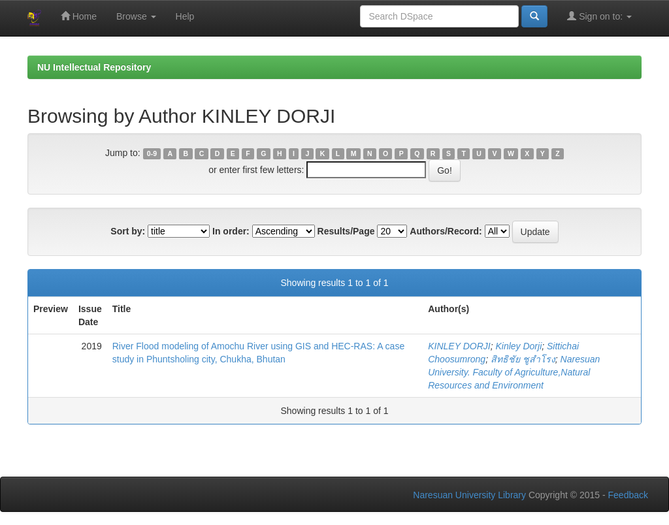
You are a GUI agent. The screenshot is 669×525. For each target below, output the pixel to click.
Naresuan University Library (469, 495)
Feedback (628, 495)
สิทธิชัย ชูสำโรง (523, 359)
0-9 (152, 153)
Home (79, 16)
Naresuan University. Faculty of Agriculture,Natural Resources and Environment (514, 372)
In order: (231, 231)
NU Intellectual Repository (94, 67)
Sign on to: (599, 16)
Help (185, 16)
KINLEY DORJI (459, 346)
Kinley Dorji (518, 346)
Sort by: (127, 231)
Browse (136, 16)
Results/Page (346, 231)
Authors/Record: (445, 231)
